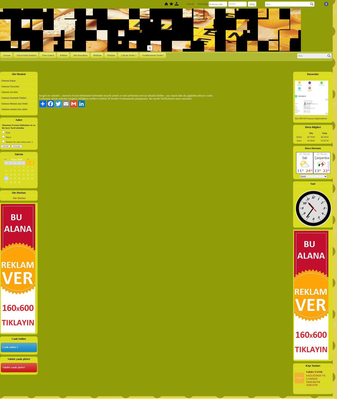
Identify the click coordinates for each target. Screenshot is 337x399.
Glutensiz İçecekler (9, 92)
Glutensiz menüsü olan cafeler (14, 109)
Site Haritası (19, 198)
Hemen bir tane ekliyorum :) (17, 142)
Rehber (63, 55)
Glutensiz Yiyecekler (10, 86)
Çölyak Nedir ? (128, 55)
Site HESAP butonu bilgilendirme (311, 118)
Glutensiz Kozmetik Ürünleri (13, 98)
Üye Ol (190, 4)
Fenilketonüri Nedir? (153, 55)
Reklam (97, 55)
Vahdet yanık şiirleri (13, 367)
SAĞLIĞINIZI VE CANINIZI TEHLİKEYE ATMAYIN (316, 380)
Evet (6, 132)
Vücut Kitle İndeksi (26, 55)
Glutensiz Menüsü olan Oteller (14, 103)
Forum (7, 55)
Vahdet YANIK (314, 371)
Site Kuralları (80, 55)
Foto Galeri (48, 55)
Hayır (6, 137)
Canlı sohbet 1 (10, 347)
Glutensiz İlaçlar (8, 80)
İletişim (111, 55)
